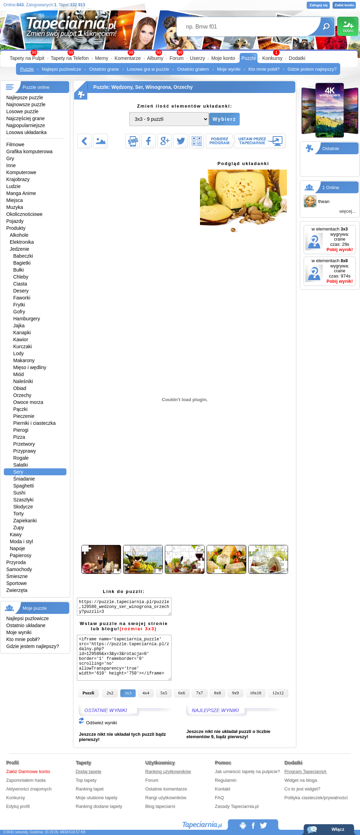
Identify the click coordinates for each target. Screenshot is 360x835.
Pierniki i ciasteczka (34, 423)
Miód (18, 374)
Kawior (20, 339)
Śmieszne (16, 576)
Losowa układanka (26, 132)
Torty (18, 513)
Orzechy (22, 395)
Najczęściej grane (25, 118)
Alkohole (19, 235)
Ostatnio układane (26, 625)
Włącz (337, 829)
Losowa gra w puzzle (148, 69)
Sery (18, 472)
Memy (101, 58)
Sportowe (16, 583)
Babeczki (23, 256)
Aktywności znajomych (29, 788)
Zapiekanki (25, 520)
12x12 (278, 692)
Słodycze (23, 506)
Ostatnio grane (104, 69)
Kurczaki (22, 346)
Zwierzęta (16, 590)
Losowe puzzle (22, 111)
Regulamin (226, 780)
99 (180, 52)
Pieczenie (23, 416)
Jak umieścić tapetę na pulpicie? (247, 771)
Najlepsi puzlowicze (61, 69)
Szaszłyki (23, 499)
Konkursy (272, 58)
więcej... (347, 211)
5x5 (163, 692)
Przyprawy (24, 451)
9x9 (235, 692)
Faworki (21, 298)
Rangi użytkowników (165, 797)
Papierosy (20, 555)
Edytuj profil (18, 806)
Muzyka (14, 207)
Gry (10, 158)
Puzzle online (36, 87)
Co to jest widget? (302, 788)
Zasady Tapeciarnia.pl (237, 806)
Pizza (19, 437)
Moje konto (223, 58)
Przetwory (24, 444)
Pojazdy (15, 221)
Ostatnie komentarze (166, 788)
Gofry (19, 311)
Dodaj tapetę (89, 771)
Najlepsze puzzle (24, 97)
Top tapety (86, 780)
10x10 (256, 692)
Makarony (23, 360)
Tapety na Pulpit (27, 58)
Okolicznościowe (24, 214)
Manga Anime (21, 193)
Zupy (18, 527)
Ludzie (13, 186)
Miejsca (14, 200)
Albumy (155, 58)
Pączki (20, 409)
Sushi (19, 492)
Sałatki (20, 465)
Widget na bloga (301, 780)
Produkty (15, 228)
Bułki (18, 270)
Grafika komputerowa (29, 151)
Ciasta (20, 284)
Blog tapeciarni (160, 806)
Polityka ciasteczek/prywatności (316, 797)
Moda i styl (21, 541)
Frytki (19, 304)
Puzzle (248, 58)
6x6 (181, 692)
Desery (21, 291)
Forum (176, 58)
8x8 (217, 692)
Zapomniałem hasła (26, 780)
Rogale (21, 458)
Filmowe (15, 144)
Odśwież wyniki (97, 722)
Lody (18, 353)
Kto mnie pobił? (264, 69)
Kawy (16, 534)
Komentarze (127, 58)
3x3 (128, 692)
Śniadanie (24, 479)
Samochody (19, 569)
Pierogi (21, 430)
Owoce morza (28, 402)
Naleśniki (23, 381)
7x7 (199, 692)
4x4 (146, 692)
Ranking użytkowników (168, 771)
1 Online (330, 187)
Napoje (17, 548)
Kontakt (222, 788)
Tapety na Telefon (70, 58)
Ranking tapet (90, 788)
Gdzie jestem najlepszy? (312, 69)
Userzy (197, 58)
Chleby (21, 277)
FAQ (219, 797)
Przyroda (16, 562)
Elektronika (22, 242)
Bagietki (22, 263)
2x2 (110, 692)
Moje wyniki (228, 69)
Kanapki (22, 332)
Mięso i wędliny (29, 367)
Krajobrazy (18, 179)
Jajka (19, 325)
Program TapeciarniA (306, 771)
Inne (11, 165)
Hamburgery (26, 318)
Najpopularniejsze (25, 125)
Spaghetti (23, 486)
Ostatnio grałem (193, 69)
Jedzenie (19, 249)
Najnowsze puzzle (26, 104)
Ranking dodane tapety (99, 806)
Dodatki (297, 58)
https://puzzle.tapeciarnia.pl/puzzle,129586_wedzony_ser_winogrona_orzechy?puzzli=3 (124, 607)
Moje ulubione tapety (97, 797)
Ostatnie (330, 148)
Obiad (19, 388)
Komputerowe (21, 172)
